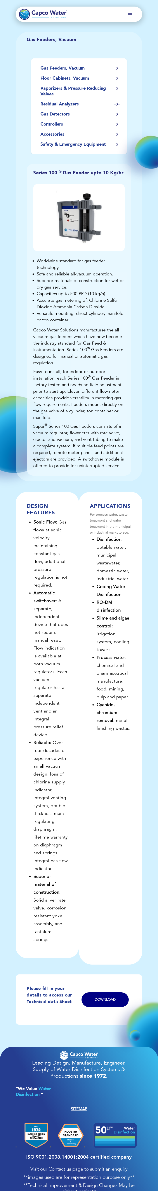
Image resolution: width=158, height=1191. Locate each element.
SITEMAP (79, 1109)
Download (105, 999)
